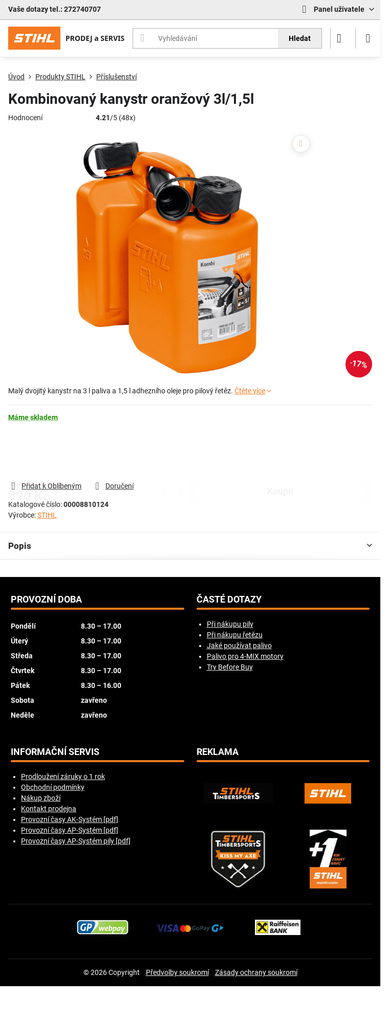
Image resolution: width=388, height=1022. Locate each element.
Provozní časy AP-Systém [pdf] (69, 830)
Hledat (300, 38)
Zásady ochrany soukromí (256, 972)
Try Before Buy (230, 667)
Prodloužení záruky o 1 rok (63, 776)
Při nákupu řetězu (235, 635)
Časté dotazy (229, 599)
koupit (280, 451)
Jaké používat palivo (239, 645)
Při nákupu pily (230, 624)
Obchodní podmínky (52, 787)
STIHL (47, 515)
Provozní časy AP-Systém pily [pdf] (76, 841)
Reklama (218, 752)
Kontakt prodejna (48, 809)
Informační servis (55, 752)
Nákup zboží (40, 798)
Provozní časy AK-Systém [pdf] (69, 819)
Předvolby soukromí (177, 972)
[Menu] (368, 38)
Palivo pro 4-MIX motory (245, 656)
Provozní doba (46, 599)
